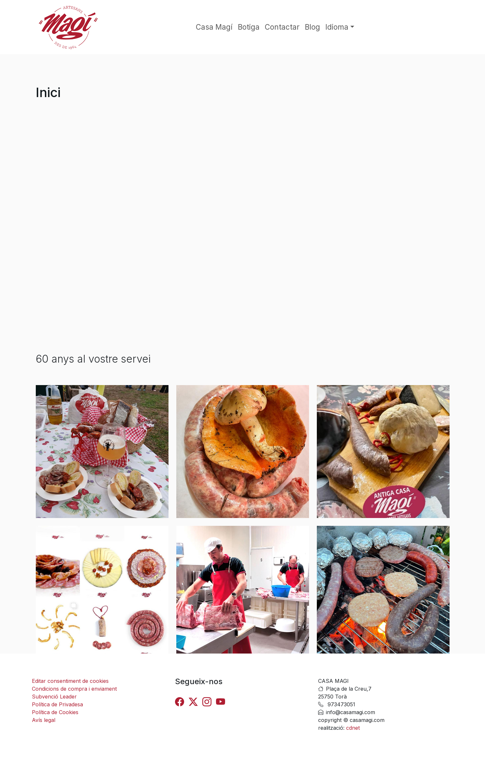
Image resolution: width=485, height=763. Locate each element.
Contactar (282, 26)
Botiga (249, 26)
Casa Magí (214, 26)
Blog (312, 26)
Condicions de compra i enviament (74, 688)
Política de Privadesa (57, 704)
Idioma (336, 26)
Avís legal (43, 720)
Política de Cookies (55, 712)
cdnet (352, 728)
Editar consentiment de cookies (70, 681)
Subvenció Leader (54, 696)
